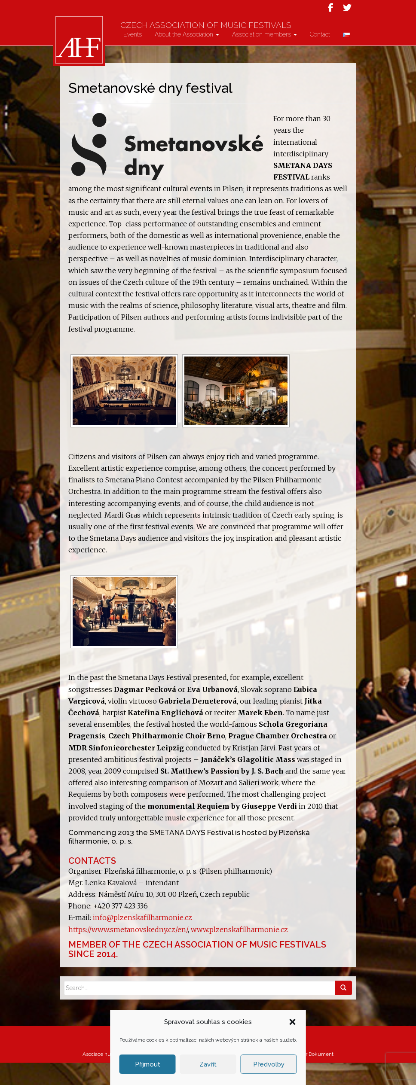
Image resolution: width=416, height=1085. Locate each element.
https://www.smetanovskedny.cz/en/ (128, 952)
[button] (292, 1022)
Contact (320, 56)
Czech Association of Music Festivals (220, 31)
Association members (264, 56)
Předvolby (268, 1064)
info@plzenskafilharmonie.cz (142, 940)
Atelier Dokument (312, 1076)
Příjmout (147, 1064)
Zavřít (208, 1064)
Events (132, 56)
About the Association (187, 56)
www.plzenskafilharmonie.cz (238, 952)
